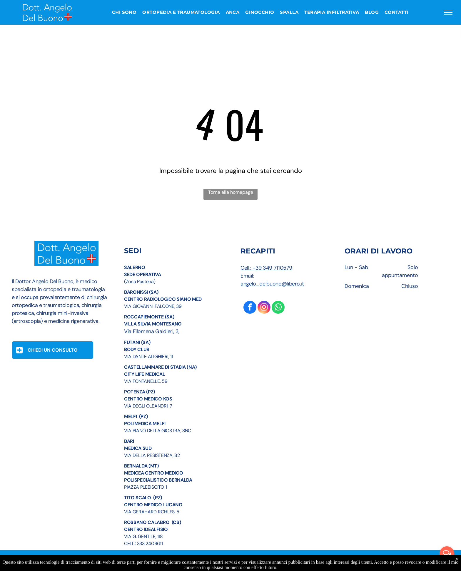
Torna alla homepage (230, 192)
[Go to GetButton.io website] (446, 565)
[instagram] (264, 308)
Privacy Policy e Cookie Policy (252, 564)
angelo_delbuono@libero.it (272, 283)
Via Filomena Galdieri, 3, (151, 331)
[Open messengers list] (447, 553)
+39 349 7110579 (272, 267)
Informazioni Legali (197, 564)
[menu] (448, 12)
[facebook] (249, 308)
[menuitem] (124, 12)
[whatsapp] (278, 308)
